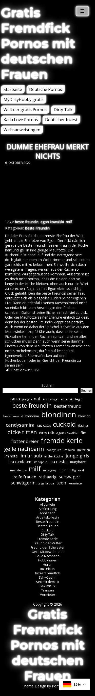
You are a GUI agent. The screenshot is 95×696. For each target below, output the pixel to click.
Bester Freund (48, 526)
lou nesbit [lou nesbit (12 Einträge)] (58, 461)
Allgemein (47, 504)
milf (69, 221)
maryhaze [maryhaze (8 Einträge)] (78, 461)
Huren (47, 564)
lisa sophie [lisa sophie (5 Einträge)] (40, 462)
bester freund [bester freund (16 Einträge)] (68, 406)
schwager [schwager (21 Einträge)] (69, 476)
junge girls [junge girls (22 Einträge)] (77, 455)
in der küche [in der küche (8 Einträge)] (53, 456)
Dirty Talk (63, 109)
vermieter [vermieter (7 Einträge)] (75, 483)
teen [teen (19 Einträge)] (61, 483)
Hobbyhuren (47, 560)
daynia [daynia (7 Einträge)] (83, 425)
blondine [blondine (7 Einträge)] (32, 416)
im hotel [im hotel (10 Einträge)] (11, 456)
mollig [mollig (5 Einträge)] (72, 470)
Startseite (13, 89)
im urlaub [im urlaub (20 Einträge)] (31, 455)
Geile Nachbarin (47, 556)
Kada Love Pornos (21, 119)
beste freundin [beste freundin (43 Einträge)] (32, 405)
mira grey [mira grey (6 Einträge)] (49, 470)
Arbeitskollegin (47, 517)
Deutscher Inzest (61, 119)
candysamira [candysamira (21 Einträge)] (20, 425)
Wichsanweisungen (22, 130)
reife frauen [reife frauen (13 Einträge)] (24, 477)
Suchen (47, 385)
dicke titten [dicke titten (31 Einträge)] (22, 432)
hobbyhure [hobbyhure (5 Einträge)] (53, 450)
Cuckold (47, 530)
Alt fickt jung (47, 509)
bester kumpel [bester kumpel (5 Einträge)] (13, 416)
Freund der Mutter (48, 543)
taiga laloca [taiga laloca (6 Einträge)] (46, 483)
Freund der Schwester (48, 547)
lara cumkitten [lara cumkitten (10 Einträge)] (19, 461)
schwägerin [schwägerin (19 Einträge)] (23, 483)
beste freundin (27, 221)
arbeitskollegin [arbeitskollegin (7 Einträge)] (72, 399)
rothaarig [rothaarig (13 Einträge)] (47, 477)
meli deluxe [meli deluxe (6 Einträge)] (18, 470)
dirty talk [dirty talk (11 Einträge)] (46, 432)
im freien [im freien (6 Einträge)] (83, 450)
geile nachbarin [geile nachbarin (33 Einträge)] (24, 448)
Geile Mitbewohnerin (48, 552)
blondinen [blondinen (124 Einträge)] (58, 414)
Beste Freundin (37, 228)
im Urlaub (47, 569)
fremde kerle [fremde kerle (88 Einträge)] (62, 440)
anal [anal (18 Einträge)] (35, 399)
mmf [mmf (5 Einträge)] (62, 470)
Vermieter (47, 594)
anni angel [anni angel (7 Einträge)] (50, 399)
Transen (47, 590)
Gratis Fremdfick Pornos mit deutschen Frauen (38, 43)
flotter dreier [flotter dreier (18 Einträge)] (25, 441)
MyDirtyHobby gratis (24, 99)
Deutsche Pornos (45, 89)
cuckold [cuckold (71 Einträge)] (64, 424)
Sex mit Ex (47, 586)
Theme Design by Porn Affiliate (47, 686)
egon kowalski (52, 221)
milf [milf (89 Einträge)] (35, 468)
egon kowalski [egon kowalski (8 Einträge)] (67, 433)
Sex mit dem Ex (47, 582)
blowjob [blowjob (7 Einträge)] (84, 416)
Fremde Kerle (47, 539)
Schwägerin (47, 577)
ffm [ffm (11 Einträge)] (83, 432)
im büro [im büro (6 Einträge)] (69, 450)
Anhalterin (47, 513)
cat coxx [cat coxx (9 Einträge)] (44, 425)
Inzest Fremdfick (47, 573)
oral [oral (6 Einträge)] (81, 470)
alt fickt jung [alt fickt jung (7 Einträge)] (20, 399)
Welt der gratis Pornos (25, 109)
